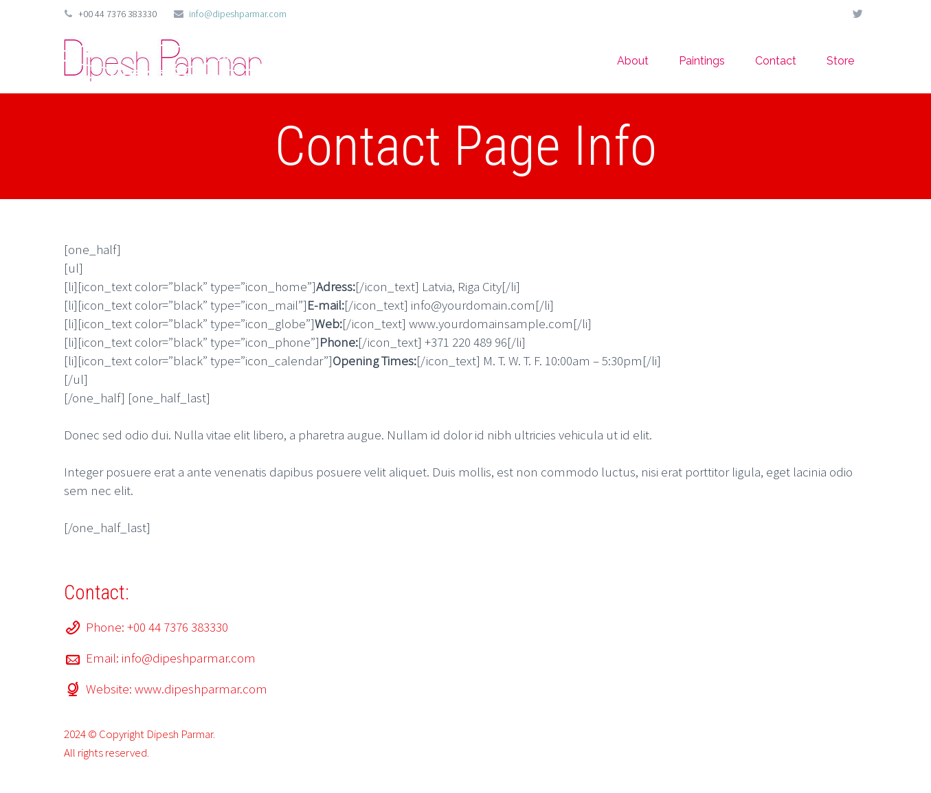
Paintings (702, 60)
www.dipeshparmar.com (201, 688)
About (633, 60)
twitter (857, 13)
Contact (775, 60)
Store (840, 60)
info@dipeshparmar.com (238, 14)
